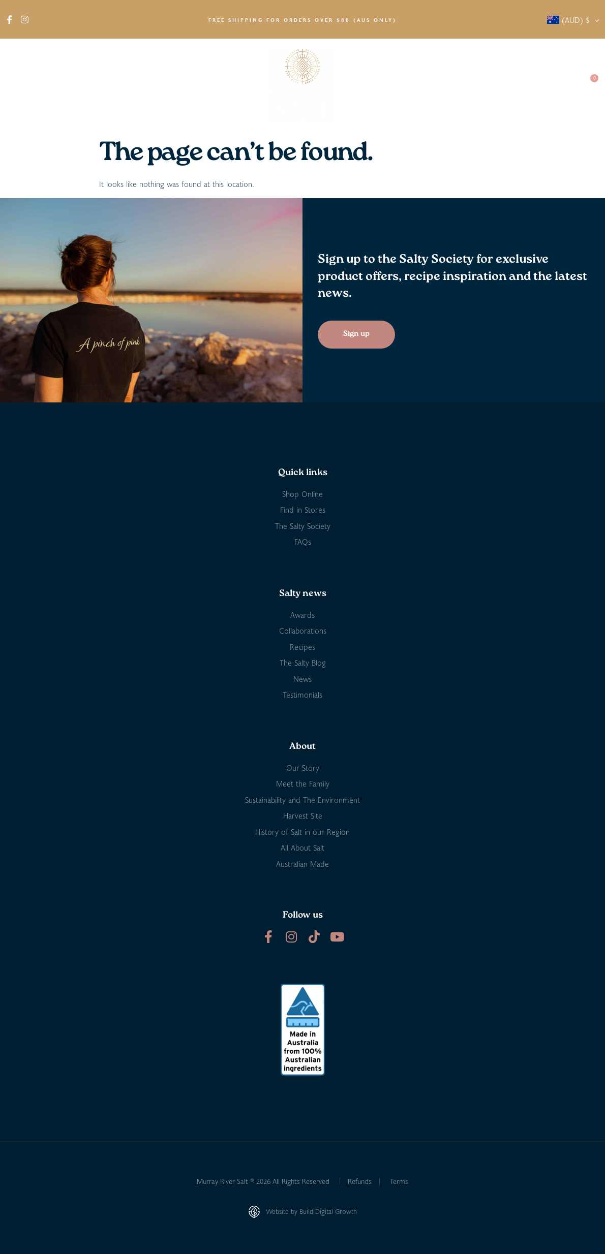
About (25, 86)
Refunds (360, 1181)
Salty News (435, 86)
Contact (554, 86)
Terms (399, 1181)
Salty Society (499, 86)
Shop (70, 86)
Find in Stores (125, 86)
